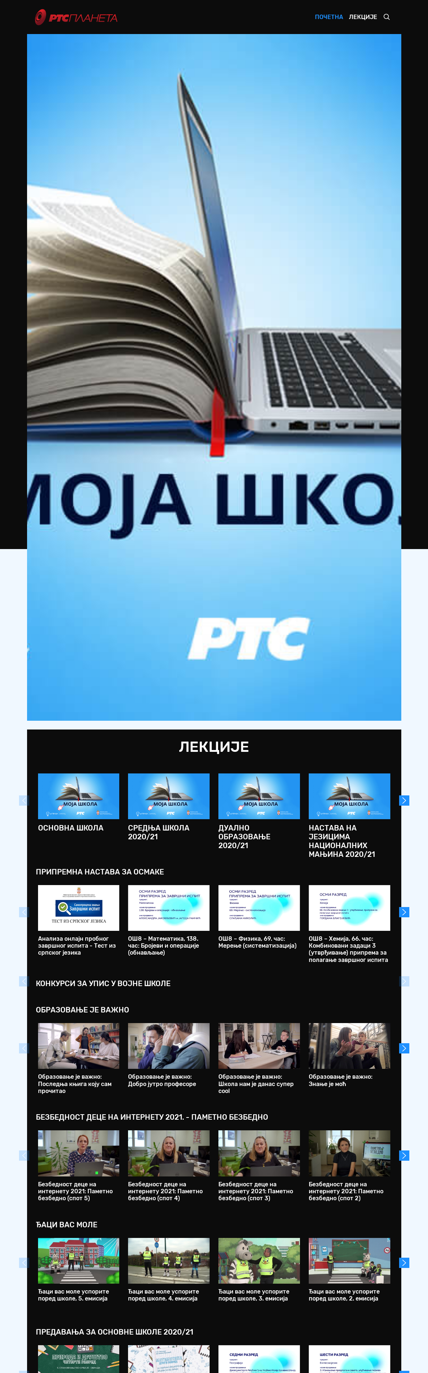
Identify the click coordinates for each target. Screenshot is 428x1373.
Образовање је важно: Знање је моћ (340, 1080)
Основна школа (71, 828)
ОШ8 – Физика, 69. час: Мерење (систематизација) (257, 942)
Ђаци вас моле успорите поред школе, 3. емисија (253, 1295)
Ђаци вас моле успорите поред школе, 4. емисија (163, 1295)
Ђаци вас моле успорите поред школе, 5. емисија (73, 1295)
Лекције (363, 17)
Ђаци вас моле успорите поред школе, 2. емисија (344, 1295)
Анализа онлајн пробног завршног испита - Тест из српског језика (77, 945)
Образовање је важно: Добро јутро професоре (162, 1080)
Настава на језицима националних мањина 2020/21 (342, 841)
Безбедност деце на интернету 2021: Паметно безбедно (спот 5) (75, 1191)
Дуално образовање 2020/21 (244, 837)
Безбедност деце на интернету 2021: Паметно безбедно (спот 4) (165, 1191)
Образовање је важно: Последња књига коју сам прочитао (75, 1083)
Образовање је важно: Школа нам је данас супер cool (256, 1083)
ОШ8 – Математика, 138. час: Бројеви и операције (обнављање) (163, 945)
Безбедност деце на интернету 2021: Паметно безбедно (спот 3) (255, 1191)
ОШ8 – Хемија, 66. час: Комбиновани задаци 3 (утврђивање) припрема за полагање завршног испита (348, 949)
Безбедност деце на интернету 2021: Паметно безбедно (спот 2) (346, 1191)
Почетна (329, 17)
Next (404, 800)
